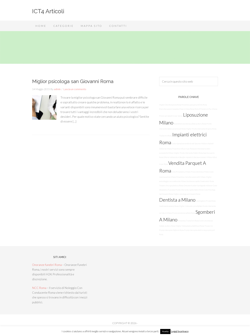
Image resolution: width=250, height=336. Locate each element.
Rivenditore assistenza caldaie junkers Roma (190, 124)
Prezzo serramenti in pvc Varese (171, 116)
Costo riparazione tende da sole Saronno (186, 143)
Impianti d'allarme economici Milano (199, 157)
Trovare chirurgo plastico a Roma (171, 185)
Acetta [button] (165, 331)
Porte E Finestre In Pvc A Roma (206, 109)
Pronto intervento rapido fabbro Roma (189, 190)
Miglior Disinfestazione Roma (170, 105)
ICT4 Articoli (48, 11)
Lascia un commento (74, 89)
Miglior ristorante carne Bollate (190, 206)
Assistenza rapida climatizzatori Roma (200, 181)
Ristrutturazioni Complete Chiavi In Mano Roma (176, 109)
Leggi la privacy (180, 331)
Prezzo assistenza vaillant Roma (183, 213)
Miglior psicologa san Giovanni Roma (72, 81)
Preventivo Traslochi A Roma (188, 221)
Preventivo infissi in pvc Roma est (184, 149)
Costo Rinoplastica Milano (181, 172)
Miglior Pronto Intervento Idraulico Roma (201, 129)
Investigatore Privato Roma (205, 201)
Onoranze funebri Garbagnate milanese (198, 185)
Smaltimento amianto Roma (168, 206)
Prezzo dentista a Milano (200, 172)
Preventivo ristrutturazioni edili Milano (191, 177)
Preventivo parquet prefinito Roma (194, 105)
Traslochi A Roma (165, 136)
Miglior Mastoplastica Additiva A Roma (190, 226)
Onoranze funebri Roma (47, 265)
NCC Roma (39, 288)
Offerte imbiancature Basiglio (174, 157)
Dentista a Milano (177, 200)
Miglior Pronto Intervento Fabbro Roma (188, 153)
